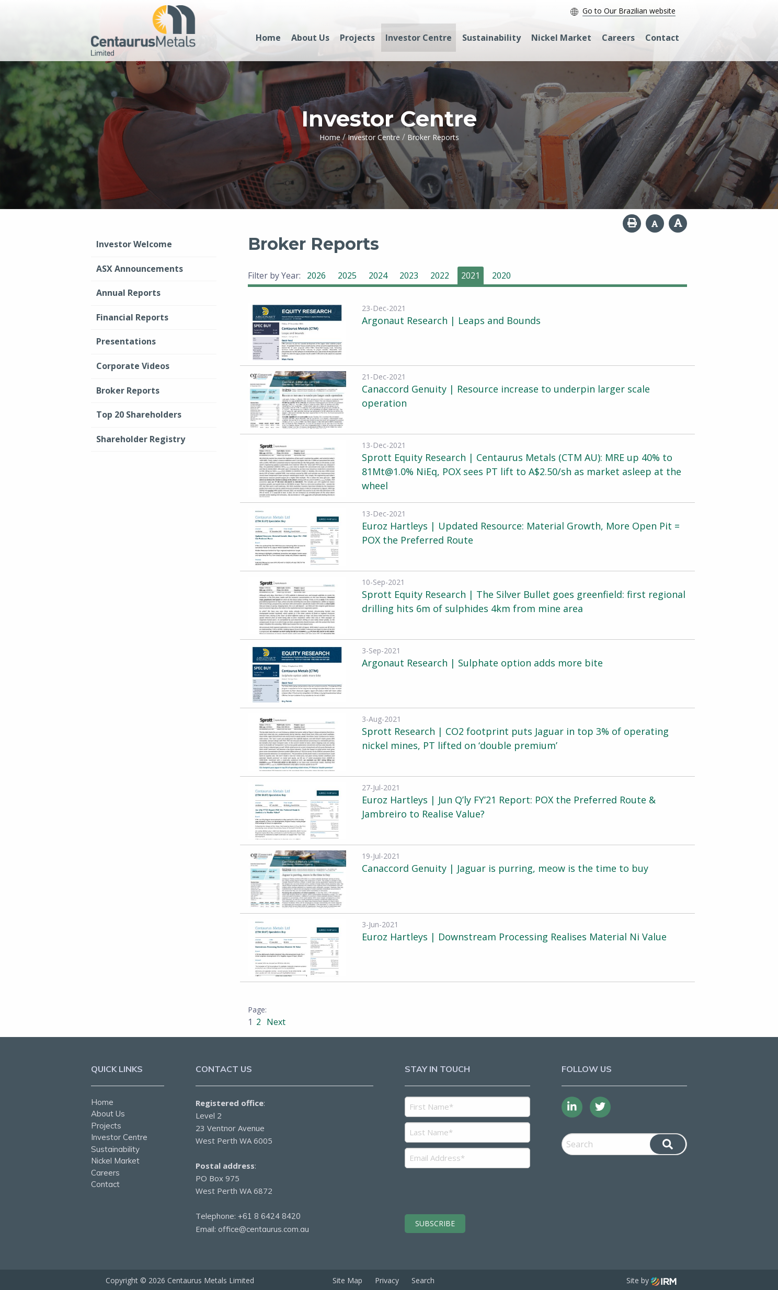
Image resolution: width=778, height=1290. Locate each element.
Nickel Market (561, 37)
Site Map (347, 1280)
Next (275, 1022)
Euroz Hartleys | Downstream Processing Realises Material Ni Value (514, 936)
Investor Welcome (134, 244)
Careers (618, 37)
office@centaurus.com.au (263, 1229)
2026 (316, 275)
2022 (439, 275)
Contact (662, 37)
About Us (310, 37)
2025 (347, 275)
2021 (470, 275)
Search (422, 1280)
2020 (501, 275)
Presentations (126, 341)
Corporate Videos (132, 366)
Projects (357, 37)
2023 (408, 275)
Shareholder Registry (140, 439)
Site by (651, 1280)
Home (268, 37)
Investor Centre (418, 37)
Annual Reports (128, 292)
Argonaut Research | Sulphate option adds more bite (482, 662)
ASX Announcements (139, 268)
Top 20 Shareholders (138, 414)
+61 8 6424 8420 (269, 1216)
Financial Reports (132, 317)
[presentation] (468, 1189)
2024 (378, 275)
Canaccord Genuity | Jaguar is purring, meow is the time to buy (505, 868)
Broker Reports (127, 390)
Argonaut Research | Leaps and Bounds (451, 320)
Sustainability (491, 37)
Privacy (387, 1280)
